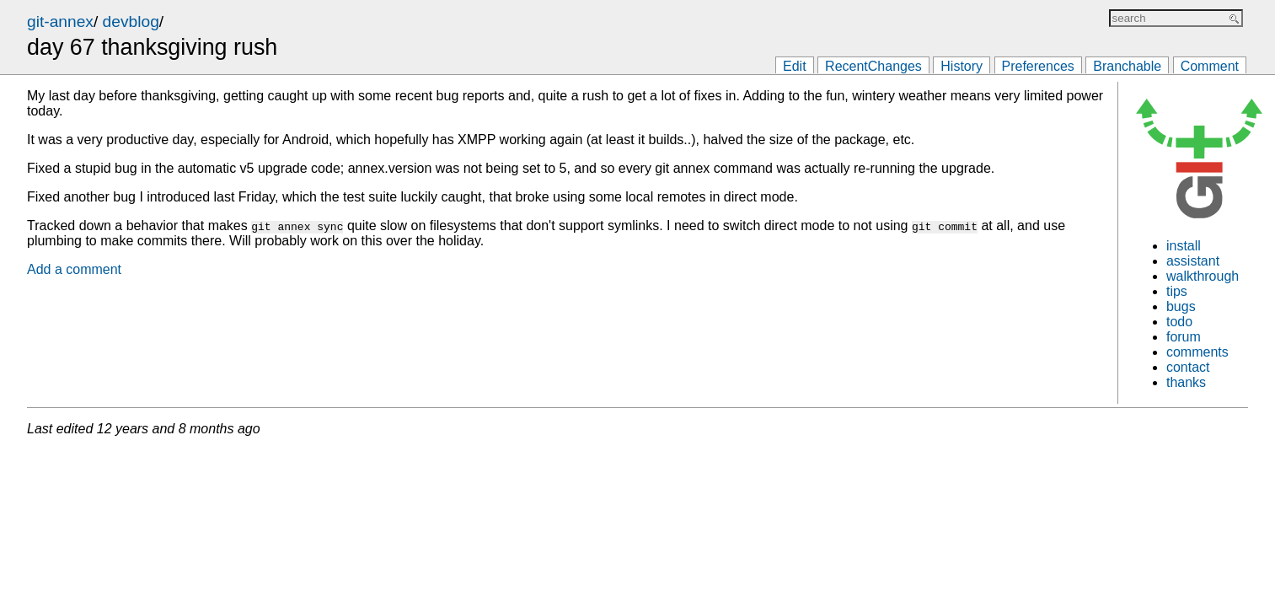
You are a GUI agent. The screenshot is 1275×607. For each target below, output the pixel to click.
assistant (1192, 261)
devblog (131, 21)
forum (1183, 337)
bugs (1181, 306)
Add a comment (74, 269)
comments (1197, 352)
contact (1188, 367)
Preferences (1038, 66)
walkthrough (1202, 276)
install (1183, 246)
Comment (1210, 66)
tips (1176, 291)
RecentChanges (873, 66)
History (961, 66)
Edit (794, 66)
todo (1179, 321)
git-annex (60, 21)
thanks (1186, 382)
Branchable (1127, 66)
